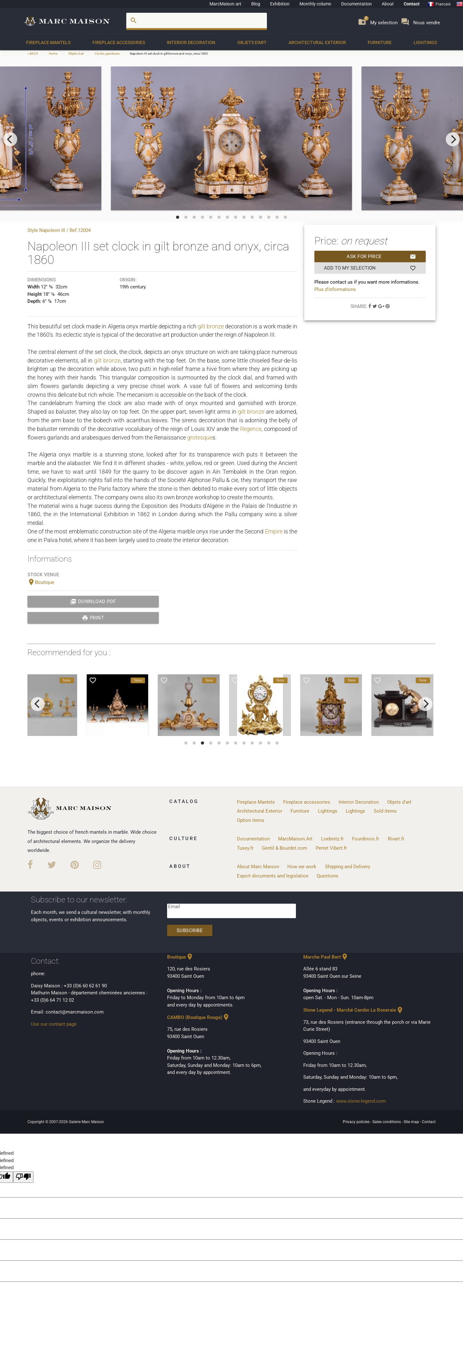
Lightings (425, 42)
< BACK (33, 53)
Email (174, 906)
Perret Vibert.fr (331, 848)
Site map (412, 1122)
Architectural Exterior (317, 42)
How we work (301, 866)
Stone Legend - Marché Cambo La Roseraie (353, 1010)
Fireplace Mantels (48, 42)
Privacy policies (357, 1122)
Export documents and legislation (272, 876)
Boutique (40, 582)
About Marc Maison (258, 866)
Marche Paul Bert (326, 957)
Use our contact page (54, 1024)
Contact (412, 3)
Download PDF (93, 601)
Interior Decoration (191, 42)
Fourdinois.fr (365, 839)
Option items (250, 820)
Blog (255, 3)
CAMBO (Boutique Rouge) (198, 1017)
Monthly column (315, 3)
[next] (453, 139)
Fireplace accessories (118, 42)
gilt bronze (211, 326)
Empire (274, 531)
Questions (327, 876)
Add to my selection (370, 268)
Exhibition (280, 3)
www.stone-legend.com (361, 1101)
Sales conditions (387, 1122)
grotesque (199, 437)
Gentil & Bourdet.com (284, 848)
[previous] (10, 139)
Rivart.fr (396, 839)
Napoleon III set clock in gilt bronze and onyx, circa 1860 (169, 53)
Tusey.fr (245, 848)
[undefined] (23, 1177)
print (93, 618)
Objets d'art (252, 42)
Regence (250, 428)
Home (53, 53)
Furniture (380, 42)
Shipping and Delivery (347, 866)
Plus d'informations (335, 289)
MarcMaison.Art (295, 839)
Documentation (356, 3)
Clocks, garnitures (107, 53)
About (388, 3)
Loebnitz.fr (332, 839)
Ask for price (381, 256)
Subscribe (190, 930)
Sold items (385, 811)
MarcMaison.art (225, 3)
